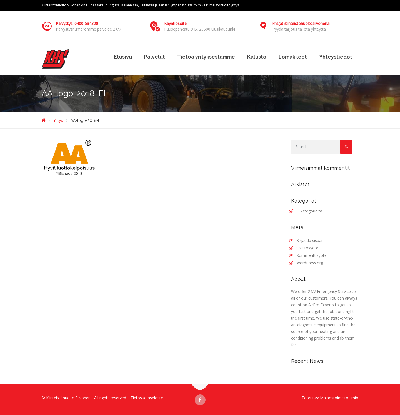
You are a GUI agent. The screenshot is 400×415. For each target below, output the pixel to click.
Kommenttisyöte (311, 255)
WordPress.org (309, 262)
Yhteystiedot (335, 57)
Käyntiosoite (175, 23)
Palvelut (154, 57)
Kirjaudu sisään (310, 240)
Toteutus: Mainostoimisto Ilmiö (330, 397)
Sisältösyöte (307, 247)
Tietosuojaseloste (147, 397)
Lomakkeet (293, 57)
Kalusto (256, 57)
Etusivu (123, 57)
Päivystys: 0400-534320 (77, 23)
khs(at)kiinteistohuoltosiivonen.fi (301, 23)
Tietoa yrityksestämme (206, 57)
